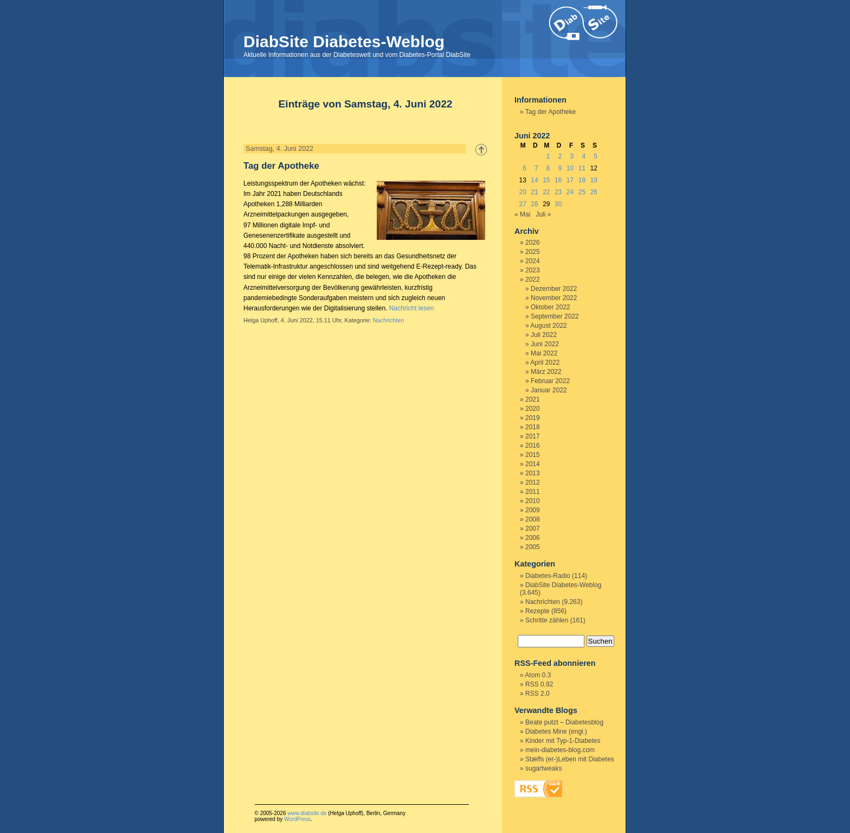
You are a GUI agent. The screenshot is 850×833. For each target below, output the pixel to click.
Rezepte (537, 611)
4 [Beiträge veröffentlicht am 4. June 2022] (583, 156)
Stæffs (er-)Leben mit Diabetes (569, 759)
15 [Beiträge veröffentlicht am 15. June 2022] (546, 180)
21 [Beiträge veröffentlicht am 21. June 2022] (534, 192)
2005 (532, 547)
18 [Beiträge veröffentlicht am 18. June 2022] (581, 180)
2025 (532, 252)
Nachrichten (388, 320)
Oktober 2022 (550, 307)
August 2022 (548, 325)
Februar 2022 (550, 381)
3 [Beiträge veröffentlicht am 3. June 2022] (572, 156)
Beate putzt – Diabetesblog (564, 722)
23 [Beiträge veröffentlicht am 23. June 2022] (558, 192)
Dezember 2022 (554, 288)
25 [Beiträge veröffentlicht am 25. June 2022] (581, 192)
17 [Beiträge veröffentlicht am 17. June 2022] (570, 180)
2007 (532, 528)
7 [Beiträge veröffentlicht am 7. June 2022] (536, 168)
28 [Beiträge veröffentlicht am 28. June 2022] (534, 204)
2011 (532, 491)
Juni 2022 (545, 344)
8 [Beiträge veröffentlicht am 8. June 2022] (548, 168)
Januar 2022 (549, 390)
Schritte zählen (546, 620)
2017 (532, 436)
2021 (532, 399)
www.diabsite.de (306, 813)
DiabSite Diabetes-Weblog (344, 41)
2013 (532, 473)
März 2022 (546, 372)
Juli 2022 (544, 335)
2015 (532, 455)
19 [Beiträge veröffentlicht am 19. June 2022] (593, 180)
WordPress (297, 819)
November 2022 (554, 298)
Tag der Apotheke (281, 166)
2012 (532, 482)
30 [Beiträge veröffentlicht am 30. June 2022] (558, 204)
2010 (532, 501)
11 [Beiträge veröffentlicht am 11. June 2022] (581, 168)
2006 (532, 538)
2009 (532, 510)
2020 (532, 408)
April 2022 (544, 362)
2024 (532, 261)
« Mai (522, 214)
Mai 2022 (544, 353)
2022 (532, 279)
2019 (532, 418)
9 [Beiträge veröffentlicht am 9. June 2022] (560, 168)
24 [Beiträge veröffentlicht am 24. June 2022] (570, 192)
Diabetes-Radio (547, 576)
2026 (532, 242)
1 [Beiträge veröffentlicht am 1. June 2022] (548, 156)
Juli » (543, 214)
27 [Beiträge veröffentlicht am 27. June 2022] (522, 204)
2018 (532, 427)
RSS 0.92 (539, 684)
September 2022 (555, 316)
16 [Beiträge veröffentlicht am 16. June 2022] (558, 180)
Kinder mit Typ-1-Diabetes (563, 741)
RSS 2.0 (537, 693)
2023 (532, 270)
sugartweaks (543, 768)
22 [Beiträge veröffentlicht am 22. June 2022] (546, 192)
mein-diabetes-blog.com (560, 750)
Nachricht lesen (411, 308)
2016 (532, 445)
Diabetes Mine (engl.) (556, 731)
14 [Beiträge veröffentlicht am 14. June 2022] (534, 180)
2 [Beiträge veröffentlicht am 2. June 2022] (560, 156)
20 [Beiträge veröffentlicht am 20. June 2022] (522, 192)
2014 (532, 464)
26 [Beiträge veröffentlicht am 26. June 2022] (593, 192)
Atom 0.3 (538, 675)
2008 (532, 519)
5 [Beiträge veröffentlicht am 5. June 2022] (595, 156)
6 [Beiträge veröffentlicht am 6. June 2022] (524, 168)
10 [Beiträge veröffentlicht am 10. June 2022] (570, 168)
